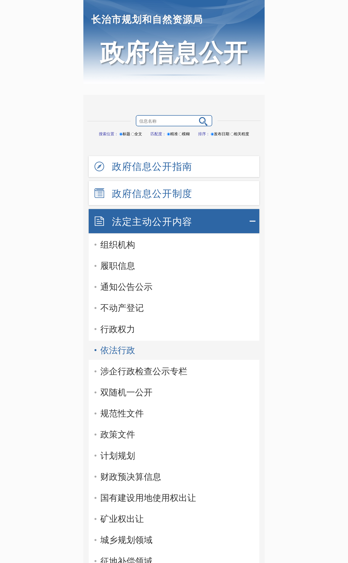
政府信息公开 (174, 52)
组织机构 (117, 245)
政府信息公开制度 (152, 193)
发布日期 (220, 134)
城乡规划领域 (126, 540)
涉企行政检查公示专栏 (143, 371)
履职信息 (117, 266)
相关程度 (240, 134)
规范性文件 (122, 413)
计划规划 (117, 456)
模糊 (184, 134)
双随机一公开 (126, 392)
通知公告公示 (126, 287)
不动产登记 (122, 308)
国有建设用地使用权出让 (148, 498)
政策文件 (117, 434)
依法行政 (117, 350)
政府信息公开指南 (152, 166)
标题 (124, 134)
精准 (172, 134)
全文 (136, 134)
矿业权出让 (122, 519)
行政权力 (117, 329)
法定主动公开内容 (152, 221)
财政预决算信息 (130, 477)
